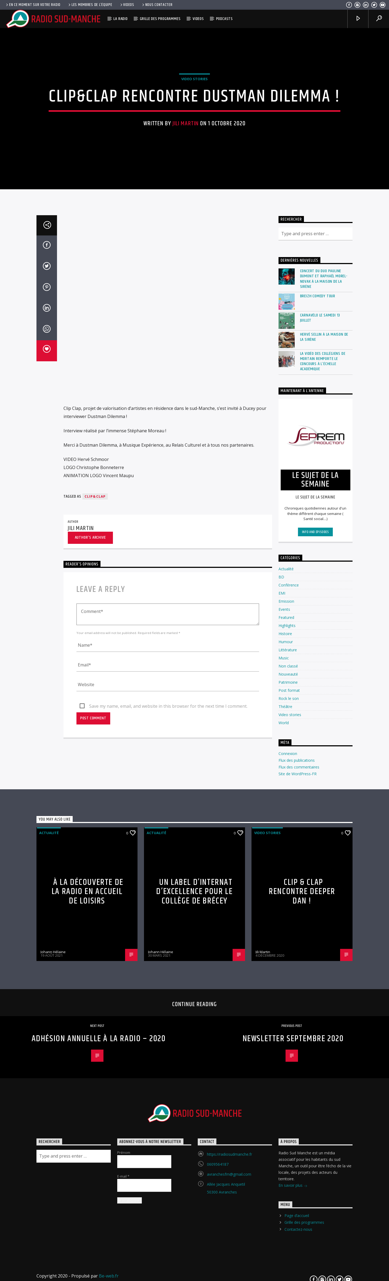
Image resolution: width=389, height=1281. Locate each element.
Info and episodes (315, 741)
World (284, 932)
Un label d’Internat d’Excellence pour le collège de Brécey (194, 1101)
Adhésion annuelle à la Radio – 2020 (99, 1248)
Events (284, 818)
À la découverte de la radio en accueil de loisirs (87, 1101)
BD (281, 786)
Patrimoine (288, 891)
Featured (286, 827)
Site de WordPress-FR (298, 983)
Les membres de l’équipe (90, 5)
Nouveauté (288, 883)
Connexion (288, 963)
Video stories (194, 175)
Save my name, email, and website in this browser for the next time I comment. (168, 916)
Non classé (288, 875)
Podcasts (224, 18)
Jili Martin (186, 219)
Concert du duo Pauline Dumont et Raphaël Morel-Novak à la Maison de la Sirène (323, 488)
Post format (289, 899)
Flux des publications (297, 970)
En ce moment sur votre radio (33, 5)
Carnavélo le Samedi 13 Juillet (320, 527)
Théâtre (285, 916)
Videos (126, 5)
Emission (286, 810)
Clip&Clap (95, 706)
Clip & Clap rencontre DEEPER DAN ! (302, 1101)
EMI (282, 802)
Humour (286, 851)
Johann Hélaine (53, 1161)
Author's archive (90, 747)
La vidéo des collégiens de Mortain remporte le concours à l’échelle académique (323, 571)
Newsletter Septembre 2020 (293, 1248)
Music (284, 867)
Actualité (286, 778)
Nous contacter (157, 5)
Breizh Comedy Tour (317, 505)
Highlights (287, 835)
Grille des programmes (160, 18)
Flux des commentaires (299, 976)
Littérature (288, 859)
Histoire (285, 843)
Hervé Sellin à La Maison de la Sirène (324, 547)
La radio (120, 18)
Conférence (289, 794)
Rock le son (289, 908)
